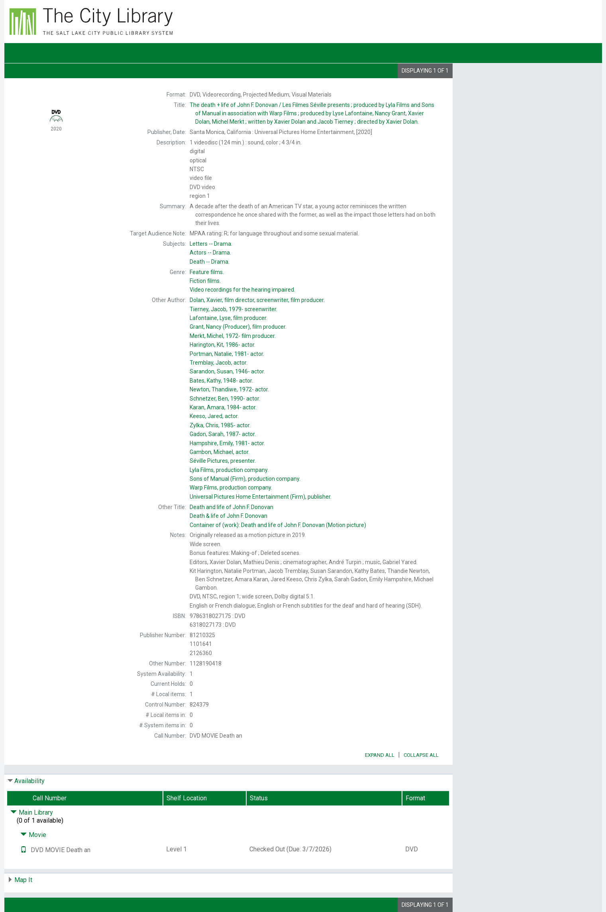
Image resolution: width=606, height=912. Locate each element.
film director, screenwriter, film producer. (257, 300)
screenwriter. (233, 309)
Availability (29, 781)
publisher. (260, 497)
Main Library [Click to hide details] (31, 812)
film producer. (228, 318)
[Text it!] (23, 850)
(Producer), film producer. (238, 327)
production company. (229, 470)
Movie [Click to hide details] (33, 835)
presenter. (223, 461)
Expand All (379, 755)
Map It (23, 880)
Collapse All (421, 755)
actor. (222, 345)
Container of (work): (278, 525)
